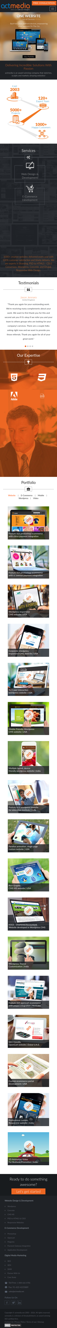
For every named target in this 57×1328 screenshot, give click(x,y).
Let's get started (28, 1191)
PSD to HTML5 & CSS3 (16, 1218)
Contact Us (9, 1322)
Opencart (11, 1238)
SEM (9, 1265)
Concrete (11, 1210)
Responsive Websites (15, 1222)
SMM (9, 1269)
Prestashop (11, 1234)
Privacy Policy (20, 1322)
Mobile (41, 495)
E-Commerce (26, 495)
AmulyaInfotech (30, 1316)
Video (35, 498)
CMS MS (10, 1214)
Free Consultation (44, 3)
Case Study (11, 1277)
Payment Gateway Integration (18, 1246)
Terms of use (31, 1322)
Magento (10, 1242)
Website (12, 495)
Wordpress (23, 498)
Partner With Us (13, 1273)
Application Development (17, 1250)
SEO (9, 1261)
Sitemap (41, 1322)
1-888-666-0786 (23, 1283)
